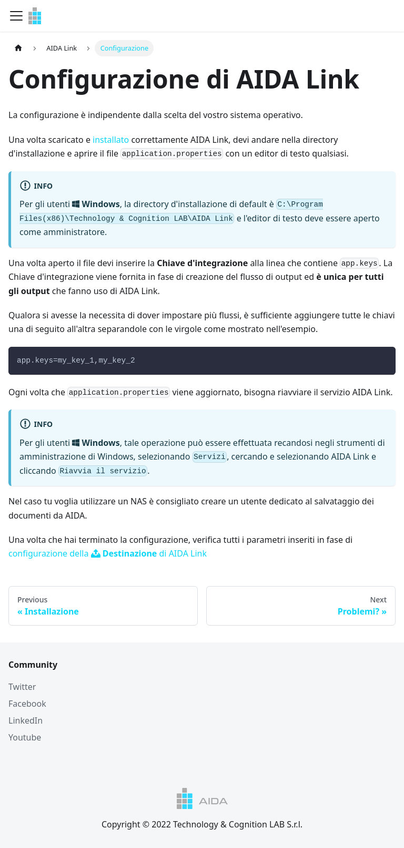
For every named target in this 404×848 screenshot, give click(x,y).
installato (111, 139)
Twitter (22, 687)
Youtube (24, 737)
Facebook (27, 703)
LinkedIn (25, 720)
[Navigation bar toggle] (16, 16)
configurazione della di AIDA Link (107, 553)
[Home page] (18, 48)
